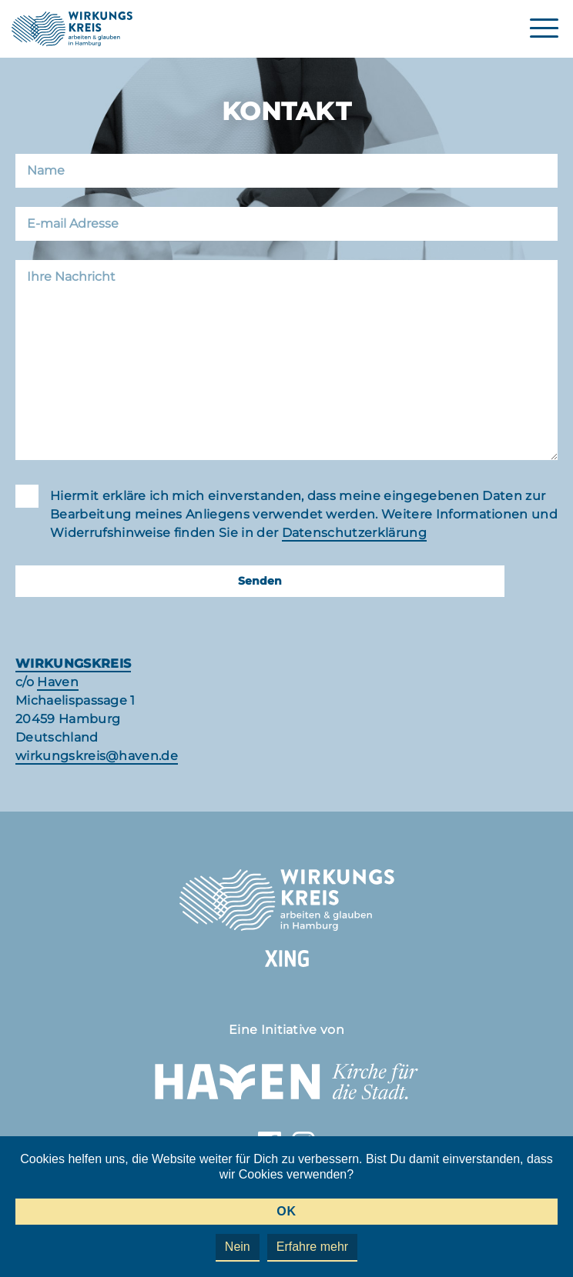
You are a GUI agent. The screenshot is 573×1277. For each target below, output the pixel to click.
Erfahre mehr (312, 1246)
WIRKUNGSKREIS (73, 663)
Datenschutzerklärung (354, 532)
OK (286, 1211)
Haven (58, 682)
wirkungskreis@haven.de (96, 756)
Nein (237, 1246)
